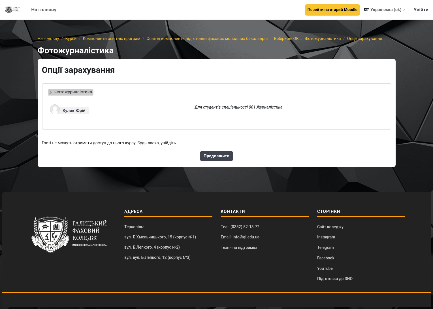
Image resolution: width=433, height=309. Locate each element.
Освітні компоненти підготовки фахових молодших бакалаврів (212, 38)
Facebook (325, 259)
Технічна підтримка (239, 249)
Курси (72, 38)
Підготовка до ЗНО (335, 280)
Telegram (325, 249)
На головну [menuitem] (43, 9)
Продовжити (216, 156)
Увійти (420, 9)
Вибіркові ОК (295, 38)
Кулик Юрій (74, 110)
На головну (49, 38)
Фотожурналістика (332, 38)
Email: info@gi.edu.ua (240, 238)
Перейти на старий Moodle (332, 9)
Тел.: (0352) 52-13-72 (240, 227)
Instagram (326, 238)
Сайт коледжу (330, 227)
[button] (384, 10)
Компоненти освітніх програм (114, 38)
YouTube (325, 270)
